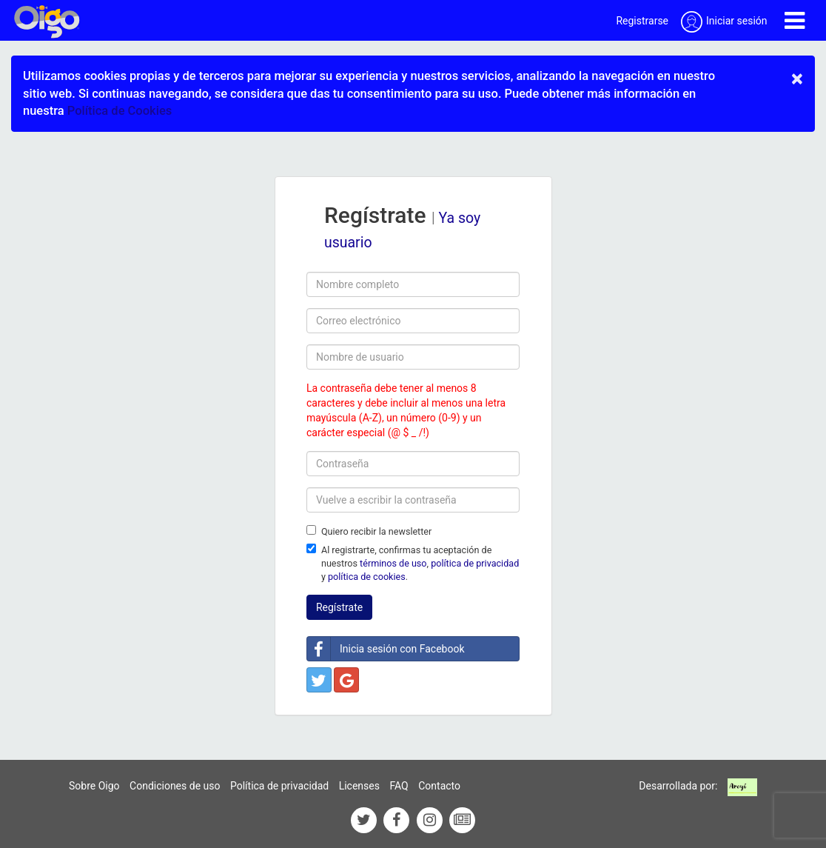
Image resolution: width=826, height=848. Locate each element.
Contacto (439, 786)
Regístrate (339, 607)
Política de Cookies (119, 111)
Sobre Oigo (94, 786)
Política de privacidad (279, 786)
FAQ (398, 786)
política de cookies (367, 576)
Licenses (359, 786)
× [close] (797, 78)
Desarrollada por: (678, 786)
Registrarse (642, 21)
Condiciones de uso (175, 786)
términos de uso (393, 563)
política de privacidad (475, 563)
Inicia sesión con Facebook (386, 649)
